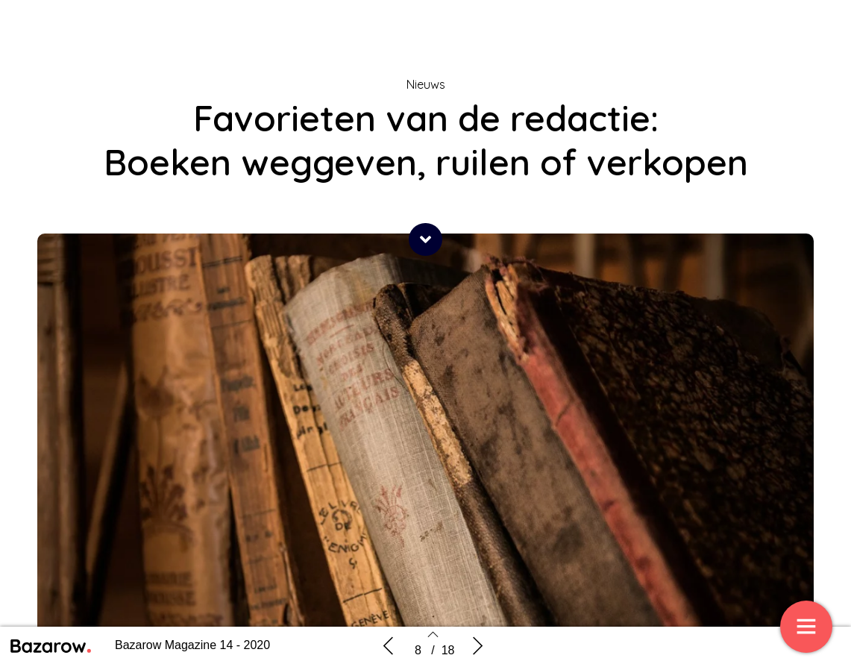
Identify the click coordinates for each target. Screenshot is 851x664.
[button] (425, 239)
